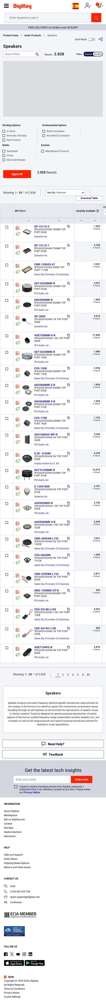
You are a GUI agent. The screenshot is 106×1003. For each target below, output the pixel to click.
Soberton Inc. (41, 236)
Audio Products (32, 35)
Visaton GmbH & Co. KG (46, 463)
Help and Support (13, 854)
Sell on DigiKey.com (14, 819)
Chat (9, 886)
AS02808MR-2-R (44, 384)
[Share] (100, 39)
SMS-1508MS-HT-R (46, 590)
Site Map (8, 828)
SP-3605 (39, 316)
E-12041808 (42, 486)
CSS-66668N (42, 555)
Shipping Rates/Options (16, 863)
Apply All (17, 174)
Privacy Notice (31, 792)
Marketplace (10, 815)
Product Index (10, 35)
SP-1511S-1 (41, 245)
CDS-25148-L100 (45, 609)
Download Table (89, 198)
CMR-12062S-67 (44, 264)
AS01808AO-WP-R (46, 434)
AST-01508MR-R (44, 470)
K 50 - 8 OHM (42, 453)
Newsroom (10, 836)
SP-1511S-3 (41, 226)
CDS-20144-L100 (45, 628)
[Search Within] (19, 54)
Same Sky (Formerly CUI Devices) (51, 274)
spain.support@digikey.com (22, 897)
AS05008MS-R (43, 503)
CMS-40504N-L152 (46, 538)
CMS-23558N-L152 (46, 574)
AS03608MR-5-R (44, 401)
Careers (8, 823)
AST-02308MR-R (44, 351)
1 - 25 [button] (18, 192)
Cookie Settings (12, 996)
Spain (9, 977)
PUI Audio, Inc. (41, 293)
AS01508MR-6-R (44, 335)
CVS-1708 (40, 418)
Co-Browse (12, 903)
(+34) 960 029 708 (17, 892)
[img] (22, 7)
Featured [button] (56, 192)
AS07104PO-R (43, 647)
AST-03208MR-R (44, 283)
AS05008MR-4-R (44, 522)
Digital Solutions (13, 832)
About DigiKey (11, 811)
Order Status (10, 859)
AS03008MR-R (43, 299)
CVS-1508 (40, 368)
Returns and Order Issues (17, 867)
